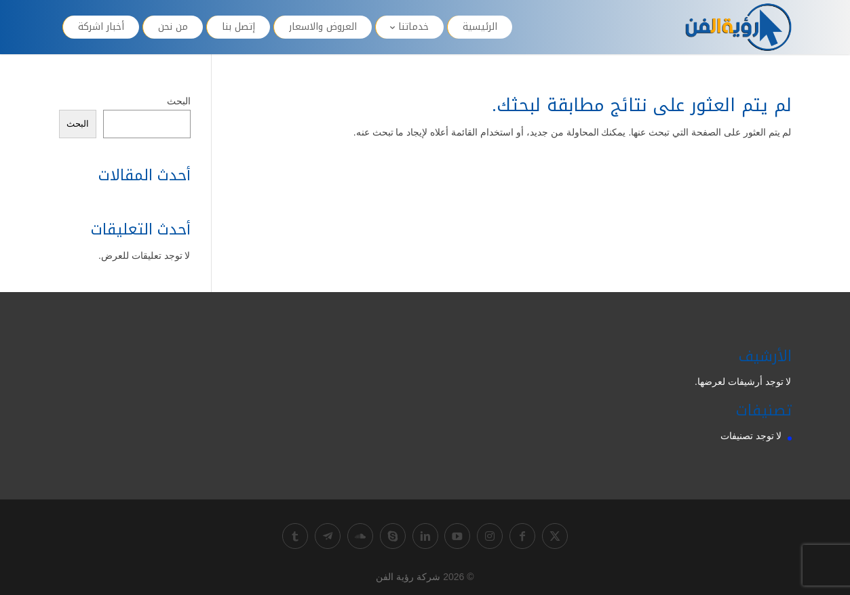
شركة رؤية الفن (408, 576)
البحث (179, 101)
